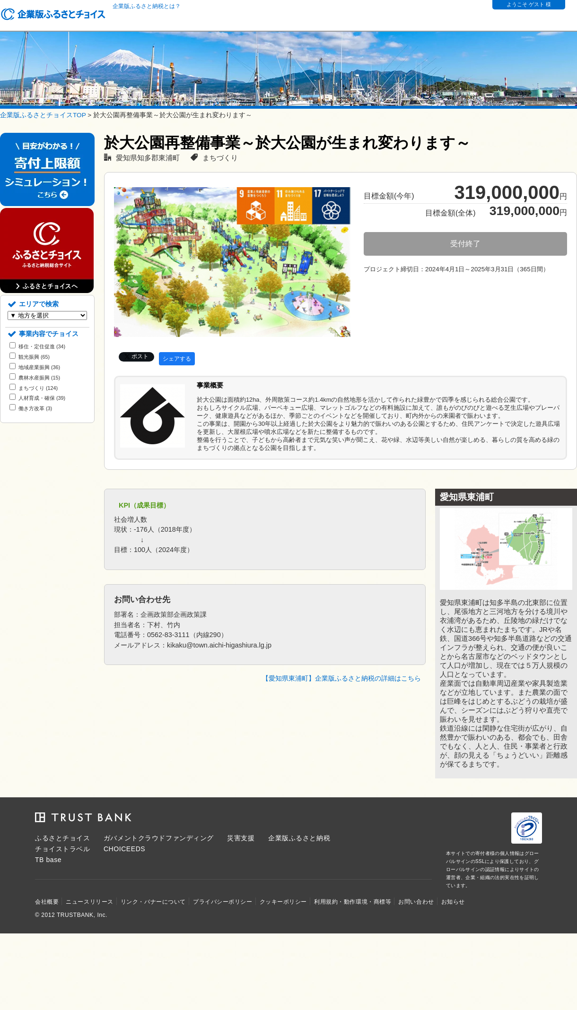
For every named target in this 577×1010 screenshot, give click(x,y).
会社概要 (47, 901)
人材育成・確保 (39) (37, 398)
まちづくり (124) (33, 388)
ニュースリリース (89, 901)
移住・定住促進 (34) (37, 346)
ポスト (140, 356)
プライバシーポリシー (223, 901)
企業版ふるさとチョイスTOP (43, 115)
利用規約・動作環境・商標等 (352, 901)
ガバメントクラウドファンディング (159, 838)
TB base (48, 859)
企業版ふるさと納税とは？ (147, 6)
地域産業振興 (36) (34, 367)
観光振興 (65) (29, 357)
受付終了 (465, 244)
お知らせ (453, 901)
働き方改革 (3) (30, 408)
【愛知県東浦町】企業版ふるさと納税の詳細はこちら (341, 678)
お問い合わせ (416, 901)
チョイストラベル (62, 849)
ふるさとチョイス (62, 838)
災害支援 (240, 838)
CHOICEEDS (124, 849)
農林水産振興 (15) (34, 377)
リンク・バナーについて (153, 901)
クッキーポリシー (283, 901)
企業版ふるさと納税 (299, 838)
